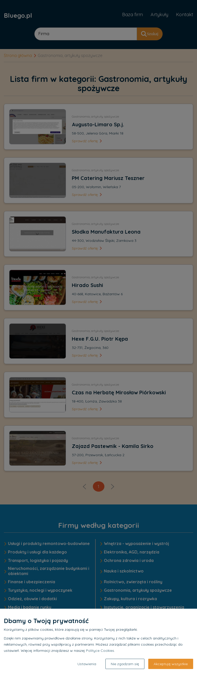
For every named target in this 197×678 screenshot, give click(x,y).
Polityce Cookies (100, 650)
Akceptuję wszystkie (171, 664)
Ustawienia (86, 664)
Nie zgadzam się (125, 664)
